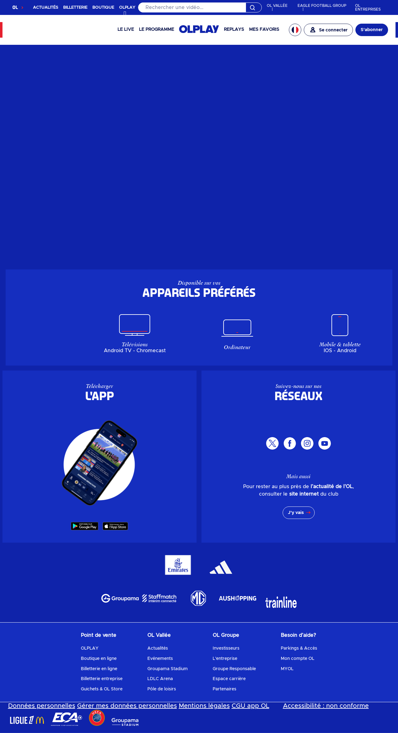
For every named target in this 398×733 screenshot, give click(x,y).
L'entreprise (225, 658)
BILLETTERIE (75, 8)
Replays (234, 29)
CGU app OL (250, 706)
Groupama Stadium (167, 669)
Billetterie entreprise (102, 679)
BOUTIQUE (103, 8)
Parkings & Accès (299, 648)
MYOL (287, 669)
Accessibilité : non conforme (326, 706)
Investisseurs (226, 648)
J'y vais (296, 513)
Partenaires (224, 689)
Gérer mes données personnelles (127, 706)
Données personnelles (41, 706)
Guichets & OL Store (102, 689)
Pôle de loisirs (161, 689)
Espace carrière (229, 679)
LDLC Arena (160, 679)
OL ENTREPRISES (368, 7)
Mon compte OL (297, 658)
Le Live (126, 29)
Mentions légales (204, 706)
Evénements (160, 658)
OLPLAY (90, 648)
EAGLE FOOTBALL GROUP (322, 5)
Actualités (157, 648)
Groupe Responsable (234, 669)
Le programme (156, 29)
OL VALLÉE (277, 5)
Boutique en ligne (99, 658)
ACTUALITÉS (45, 8)
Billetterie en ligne (99, 669)
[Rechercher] (200, 7)
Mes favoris (264, 29)
